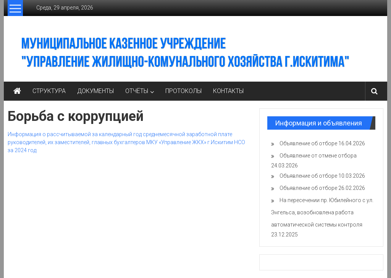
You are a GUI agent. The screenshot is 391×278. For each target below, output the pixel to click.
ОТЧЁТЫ (136, 91)
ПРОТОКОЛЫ (183, 91)
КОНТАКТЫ (228, 91)
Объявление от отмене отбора (318, 156)
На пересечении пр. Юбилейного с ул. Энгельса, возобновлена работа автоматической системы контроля (322, 212)
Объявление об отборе (308, 143)
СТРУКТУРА (49, 91)
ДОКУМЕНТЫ (95, 91)
